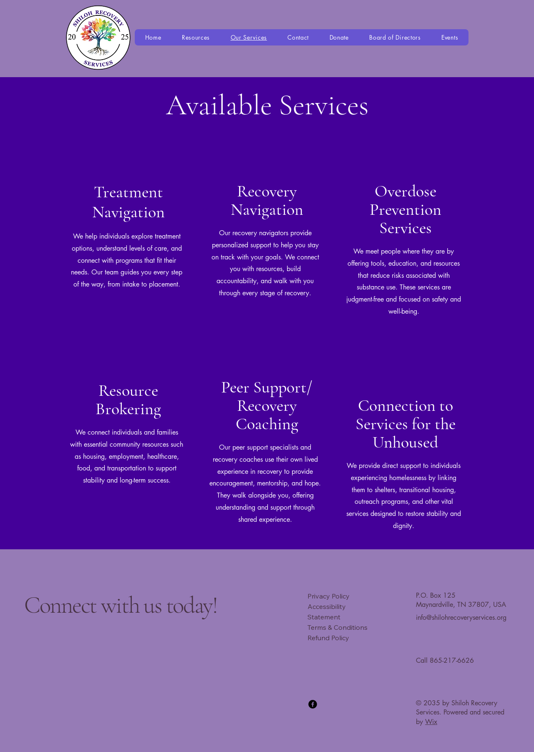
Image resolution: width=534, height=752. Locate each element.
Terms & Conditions (337, 627)
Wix (431, 721)
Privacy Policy (328, 596)
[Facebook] (312, 704)
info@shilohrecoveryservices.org (461, 617)
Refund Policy (328, 638)
